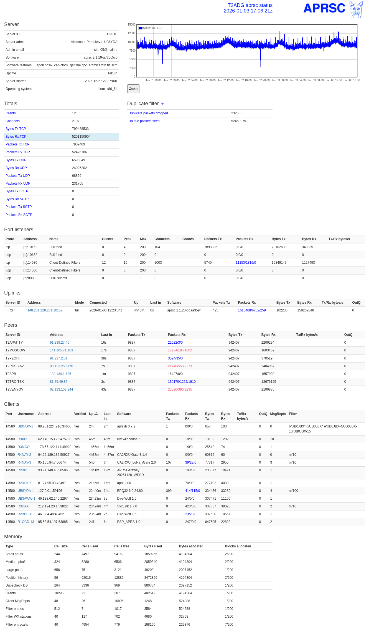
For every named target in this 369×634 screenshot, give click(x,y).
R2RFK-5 (24, 483)
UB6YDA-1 (25, 491)
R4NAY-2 (24, 455)
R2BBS (22, 470)
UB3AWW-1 (26, 498)
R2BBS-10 (25, 514)
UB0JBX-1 (25, 426)
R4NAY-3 (24, 462)
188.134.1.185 (60, 374)
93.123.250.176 (61, 366)
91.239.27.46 (59, 342)
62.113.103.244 (61, 389)
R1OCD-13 (25, 522)
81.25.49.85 (58, 382)
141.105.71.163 (61, 350)
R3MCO (23, 447)
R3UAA (23, 506)
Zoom (133, 88)
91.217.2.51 (58, 358)
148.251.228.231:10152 (45, 310)
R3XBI (22, 439)
